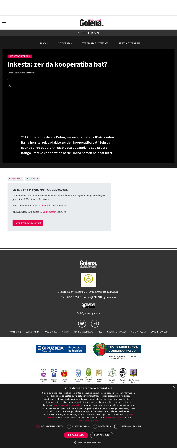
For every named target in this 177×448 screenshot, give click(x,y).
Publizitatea (50, 331)
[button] (88, 442)
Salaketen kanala (116, 331)
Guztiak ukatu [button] (101, 435)
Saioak (43, 43)
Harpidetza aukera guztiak (28, 223)
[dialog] (88, 416)
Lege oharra (32, 331)
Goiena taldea (138, 331)
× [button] (173, 387)
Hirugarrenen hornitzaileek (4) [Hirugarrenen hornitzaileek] (68, 405)
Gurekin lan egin (159, 331)
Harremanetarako (84, 331)
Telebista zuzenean (95, 43)
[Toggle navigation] (4, 22)
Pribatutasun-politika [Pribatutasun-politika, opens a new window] (88, 420)
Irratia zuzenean (129, 43)
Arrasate (32, 178)
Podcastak (65, 43)
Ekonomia (15, 178)
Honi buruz (15, 331)
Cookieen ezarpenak (114, 417)
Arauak (65, 331)
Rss (100, 331)
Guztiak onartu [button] (76, 435)
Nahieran (88, 32)
